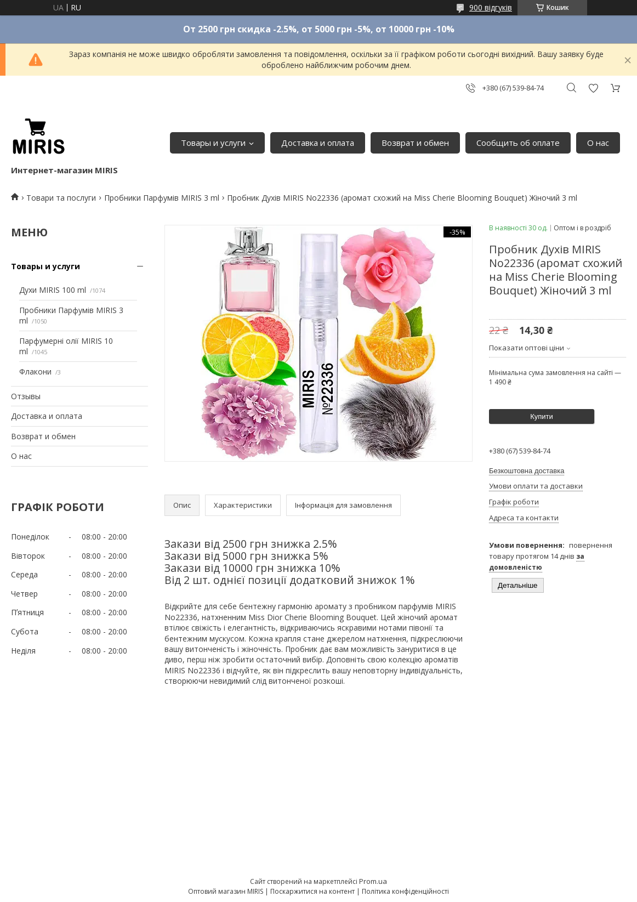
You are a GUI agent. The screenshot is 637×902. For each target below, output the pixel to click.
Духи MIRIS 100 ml (52, 290)
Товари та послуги (61, 197)
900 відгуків (490, 7)
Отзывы (26, 396)
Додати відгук (593, 88)
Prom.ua (373, 881)
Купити (541, 416)
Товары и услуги (213, 142)
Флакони (35, 371)
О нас (598, 142)
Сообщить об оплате (518, 142)
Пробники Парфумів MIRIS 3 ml (161, 197)
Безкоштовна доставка (526, 471)
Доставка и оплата (317, 142)
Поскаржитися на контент (312, 891)
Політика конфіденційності (405, 891)
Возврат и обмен (415, 142)
